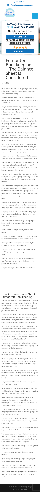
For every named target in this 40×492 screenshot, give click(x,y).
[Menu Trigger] (35, 16)
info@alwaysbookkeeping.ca (21, 5)
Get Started (20, 37)
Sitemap (24, 489)
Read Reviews (20, 51)
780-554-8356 (20, 2)
